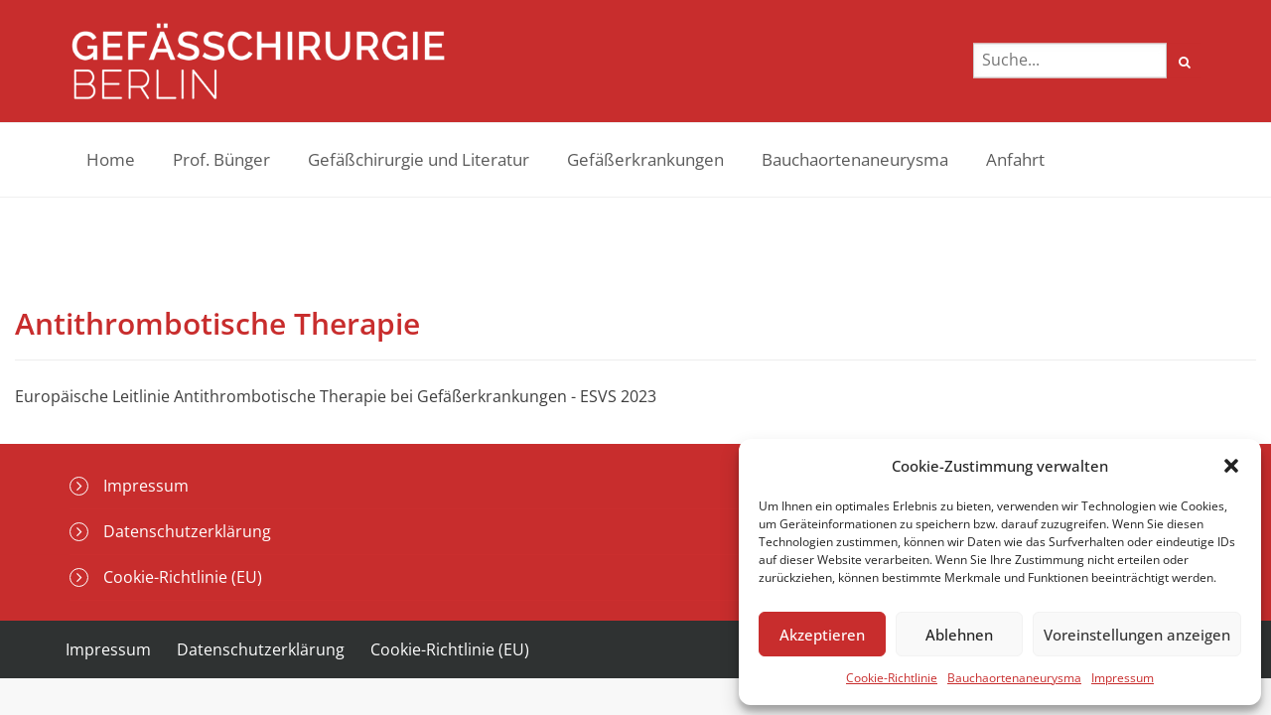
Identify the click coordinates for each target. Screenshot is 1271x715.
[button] (1231, 466)
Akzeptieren (822, 634)
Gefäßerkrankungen (645, 159)
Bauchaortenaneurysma (1014, 677)
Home (110, 159)
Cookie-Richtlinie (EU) (182, 577)
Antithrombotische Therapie (217, 323)
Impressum (1122, 677)
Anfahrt (1015, 159)
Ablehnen (959, 634)
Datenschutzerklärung (187, 531)
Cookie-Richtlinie (891, 677)
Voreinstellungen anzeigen (1137, 634)
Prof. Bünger (221, 159)
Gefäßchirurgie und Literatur (418, 159)
